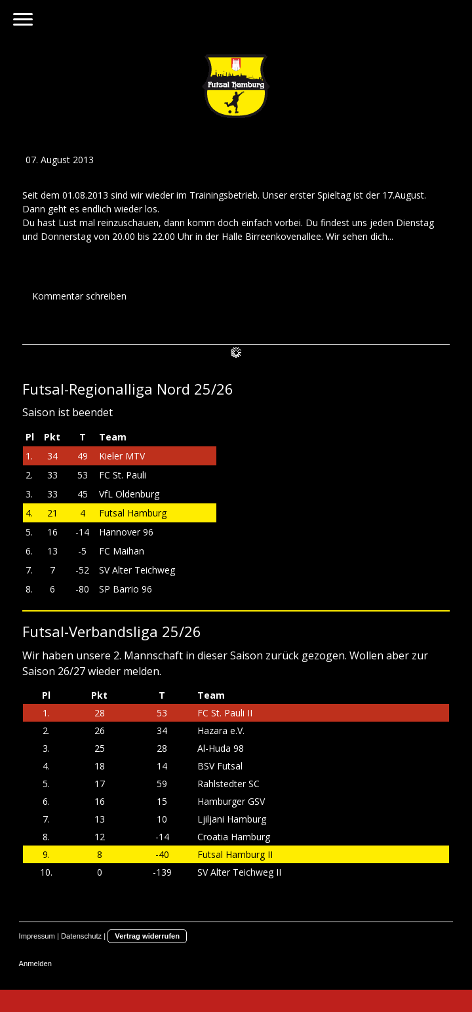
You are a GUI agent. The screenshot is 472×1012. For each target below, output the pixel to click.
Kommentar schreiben (79, 296)
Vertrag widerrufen (147, 936)
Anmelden (35, 963)
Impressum (37, 936)
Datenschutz (81, 936)
